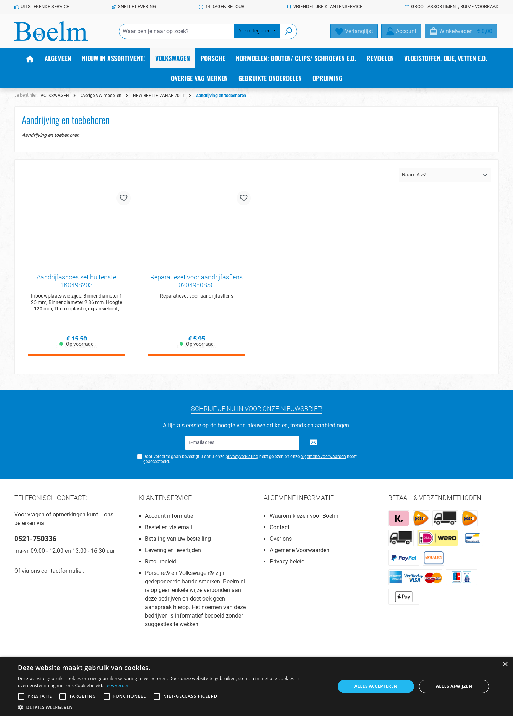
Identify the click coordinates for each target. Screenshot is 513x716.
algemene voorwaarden (323, 456)
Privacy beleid (287, 561)
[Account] (401, 31)
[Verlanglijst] (354, 31)
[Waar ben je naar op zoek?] (176, 31)
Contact (279, 527)
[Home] (30, 58)
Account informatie (169, 515)
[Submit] (313, 443)
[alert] (256, 686)
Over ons (281, 538)
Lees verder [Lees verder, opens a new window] (116, 685)
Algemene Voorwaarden (300, 550)
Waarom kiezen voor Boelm (304, 515)
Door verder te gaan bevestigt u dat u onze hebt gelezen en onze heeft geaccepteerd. (250, 459)
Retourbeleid (160, 561)
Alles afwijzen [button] (454, 686)
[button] (172, 707)
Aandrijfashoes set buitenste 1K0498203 (76, 281)
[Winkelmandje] (461, 31)
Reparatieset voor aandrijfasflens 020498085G (196, 281)
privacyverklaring (242, 456)
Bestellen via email (168, 527)
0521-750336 (35, 538)
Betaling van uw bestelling (178, 538)
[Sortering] (445, 175)
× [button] (505, 664)
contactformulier (62, 570)
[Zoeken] (288, 31)
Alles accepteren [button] (376, 686)
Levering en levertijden (173, 550)
